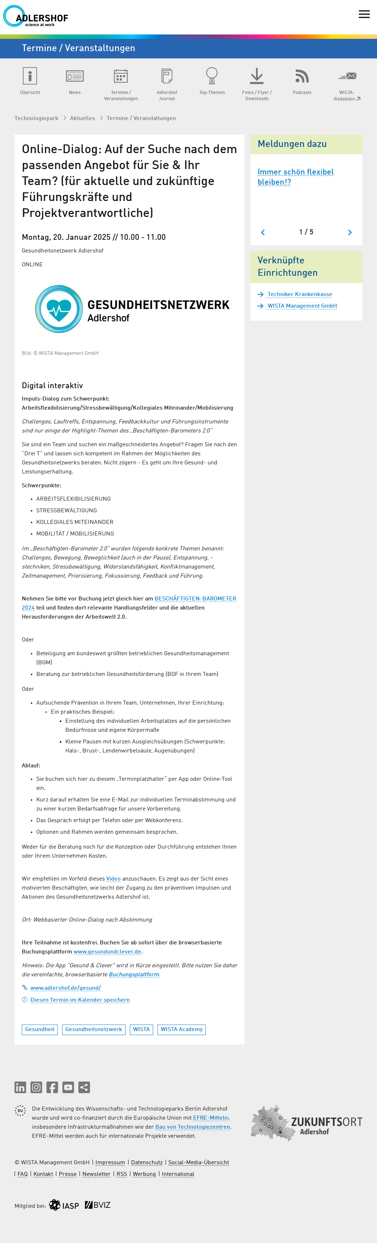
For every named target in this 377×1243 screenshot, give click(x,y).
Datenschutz (147, 1163)
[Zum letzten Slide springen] (263, 232)
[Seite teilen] (84, 1087)
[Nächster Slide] (349, 232)
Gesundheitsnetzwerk (93, 1030)
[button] (20, 1087)
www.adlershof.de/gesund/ (61, 988)
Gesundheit (39, 1030)
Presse (68, 1174)
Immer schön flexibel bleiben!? (296, 177)
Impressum (110, 1163)
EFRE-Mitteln (210, 1118)
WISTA (141, 1030)
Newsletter (96, 1174)
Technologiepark (37, 119)
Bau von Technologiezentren (192, 1127)
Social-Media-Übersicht (198, 1163)
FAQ (22, 1174)
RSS (121, 1174)
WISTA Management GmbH (301, 306)
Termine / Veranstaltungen (141, 119)
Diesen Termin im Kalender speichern (76, 1000)
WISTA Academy (181, 1030)
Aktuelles (83, 119)
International (178, 1174)
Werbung (144, 1174)
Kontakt (43, 1174)
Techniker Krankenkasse (299, 295)
